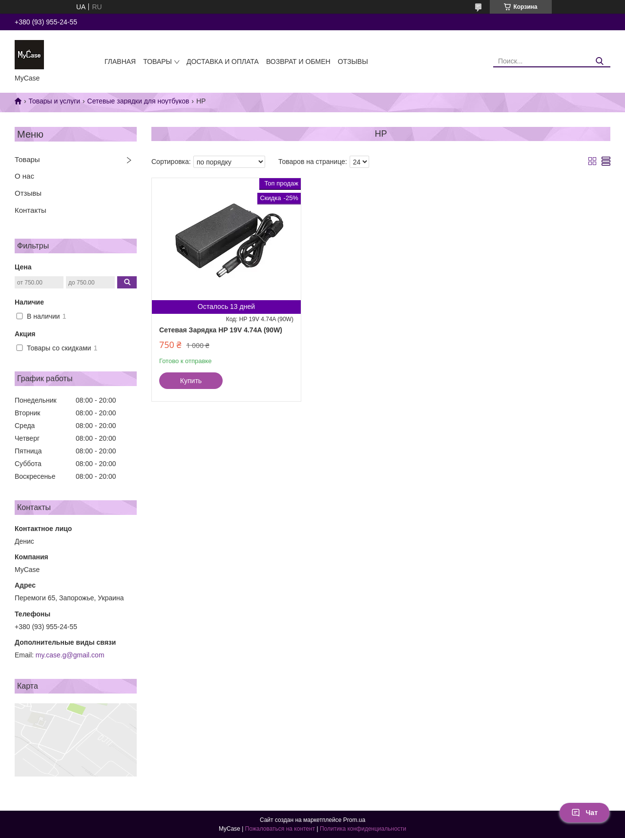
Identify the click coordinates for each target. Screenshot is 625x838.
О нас (24, 176)
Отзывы (353, 61)
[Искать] (599, 61)
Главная (120, 61)
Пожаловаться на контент (280, 828)
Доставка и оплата (223, 61)
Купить (191, 381)
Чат (584, 812)
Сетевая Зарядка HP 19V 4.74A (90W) (220, 330)
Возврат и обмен (298, 61)
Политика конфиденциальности (363, 828)
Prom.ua (354, 820)
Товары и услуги (54, 101)
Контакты (30, 210)
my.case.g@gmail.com (70, 655)
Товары (157, 61)
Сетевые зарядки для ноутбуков (138, 101)
